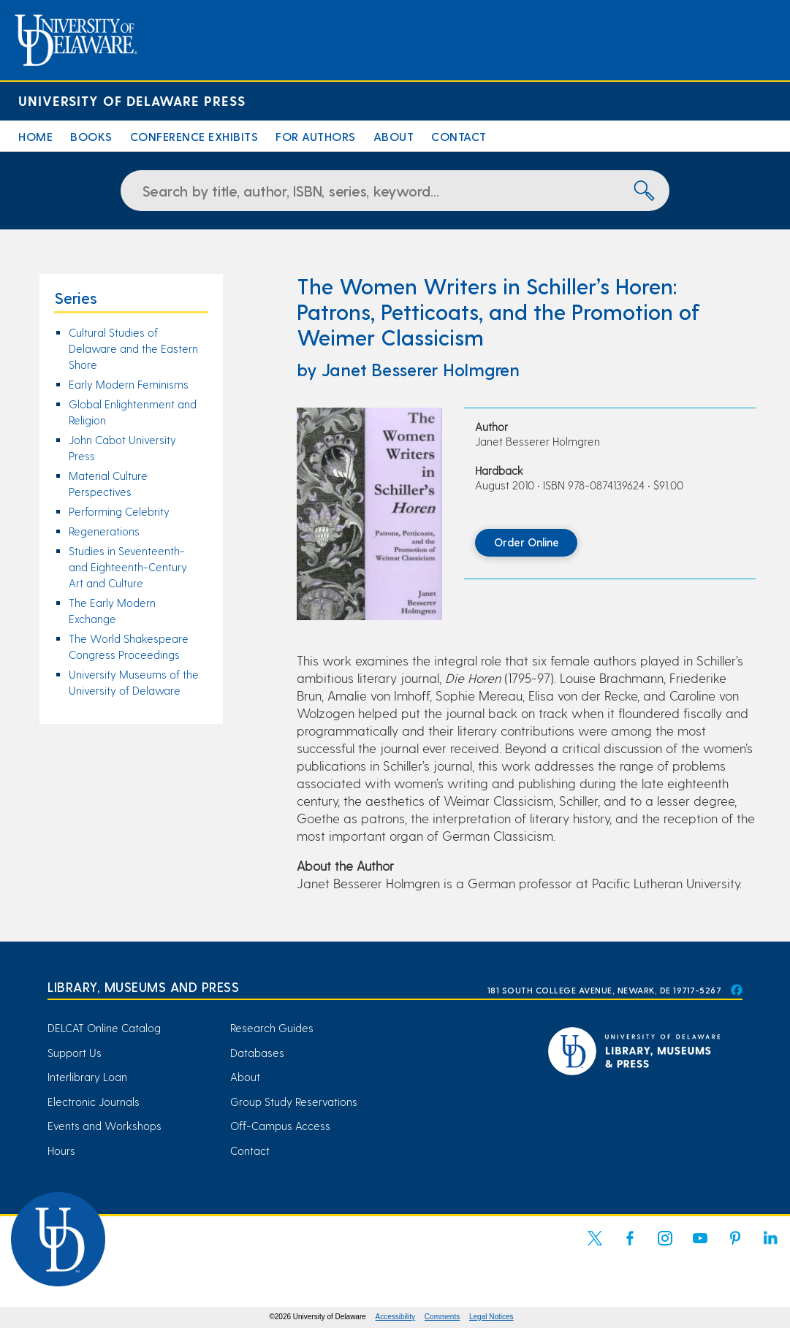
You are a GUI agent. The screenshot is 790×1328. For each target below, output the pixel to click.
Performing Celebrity (119, 511)
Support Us (75, 1052)
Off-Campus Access (280, 1125)
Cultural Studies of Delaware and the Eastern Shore (133, 348)
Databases (257, 1052)
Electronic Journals (94, 1101)
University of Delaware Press (132, 100)
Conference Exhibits (194, 136)
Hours (61, 1150)
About (393, 136)
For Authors (316, 136)
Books (91, 136)
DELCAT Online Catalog (104, 1027)
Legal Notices (491, 1317)
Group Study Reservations (293, 1101)
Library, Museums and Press (143, 986)
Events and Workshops (105, 1125)
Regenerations (104, 531)
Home (35, 136)
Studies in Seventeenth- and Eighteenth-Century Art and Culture (128, 566)
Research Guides (272, 1027)
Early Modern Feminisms (129, 384)
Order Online (526, 542)
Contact (459, 136)
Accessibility (395, 1317)
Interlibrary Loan (87, 1076)
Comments (442, 1317)
